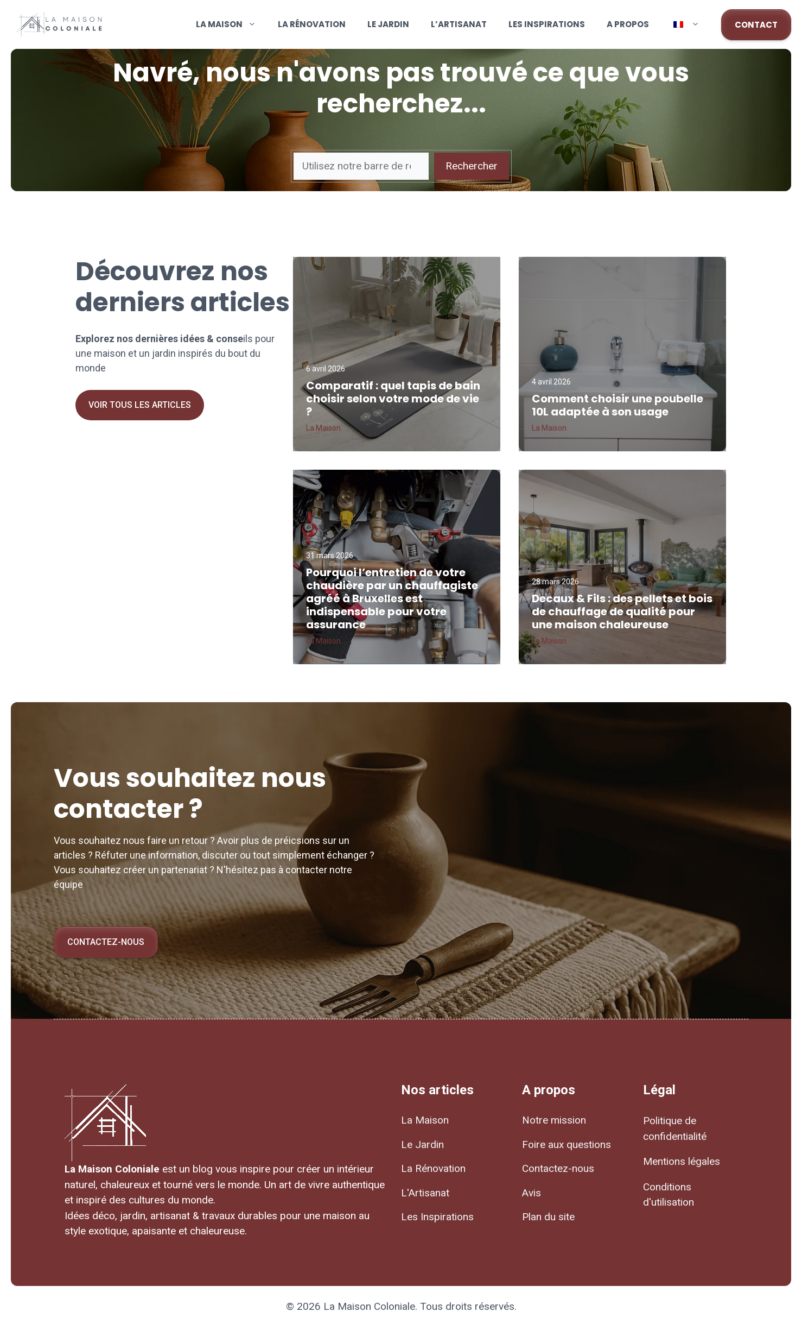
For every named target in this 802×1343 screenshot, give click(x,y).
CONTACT (756, 24)
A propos (628, 24)
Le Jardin (388, 24)
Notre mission (554, 1120)
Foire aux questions (566, 1144)
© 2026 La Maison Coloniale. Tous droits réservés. (401, 1306)
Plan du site (548, 1216)
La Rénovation (312, 24)
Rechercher (471, 166)
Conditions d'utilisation (668, 1195)
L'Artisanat (425, 1193)
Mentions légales (681, 1161)
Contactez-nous (105, 942)
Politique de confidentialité (674, 1128)
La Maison (231, 24)
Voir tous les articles (139, 405)
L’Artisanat (459, 24)
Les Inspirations (546, 24)
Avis (531, 1193)
